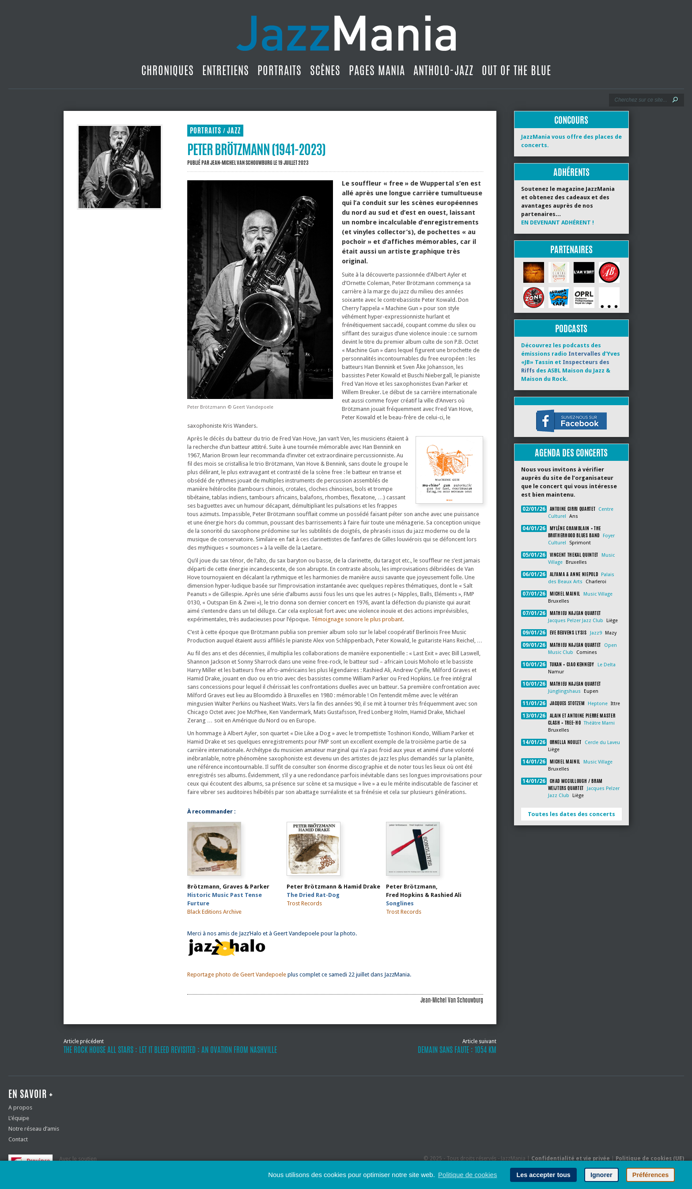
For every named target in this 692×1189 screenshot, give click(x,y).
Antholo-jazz (443, 70)
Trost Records (304, 903)
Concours (571, 120)
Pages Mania (377, 70)
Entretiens (225, 70)
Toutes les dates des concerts (571, 814)
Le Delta (606, 665)
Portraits (279, 70)
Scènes (325, 70)
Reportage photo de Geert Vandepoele (236, 974)
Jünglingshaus (564, 691)
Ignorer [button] (601, 1174)
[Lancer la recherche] (675, 100)
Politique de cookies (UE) (650, 1158)
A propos (20, 1107)
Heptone (598, 704)
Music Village (598, 594)
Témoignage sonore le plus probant (357, 619)
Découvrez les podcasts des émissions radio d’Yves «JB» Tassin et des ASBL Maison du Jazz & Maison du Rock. (570, 362)
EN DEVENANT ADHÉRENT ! (557, 222)
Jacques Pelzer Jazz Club (575, 620)
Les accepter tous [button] (543, 1174)
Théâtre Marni (599, 723)
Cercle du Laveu (602, 742)
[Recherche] (640, 100)
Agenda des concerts (571, 452)
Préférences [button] (650, 1174)
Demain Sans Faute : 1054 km (457, 1050)
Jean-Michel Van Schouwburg (241, 163)
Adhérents (571, 172)
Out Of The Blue (516, 70)
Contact (18, 1139)
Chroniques (167, 70)
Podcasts (571, 328)
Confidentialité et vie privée (570, 1158)
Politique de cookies (467, 1174)
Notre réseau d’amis (33, 1128)
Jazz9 (596, 633)
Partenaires (571, 249)
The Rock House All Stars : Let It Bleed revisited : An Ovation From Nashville (170, 1050)
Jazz (234, 130)
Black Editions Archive (214, 911)
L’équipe (18, 1118)
